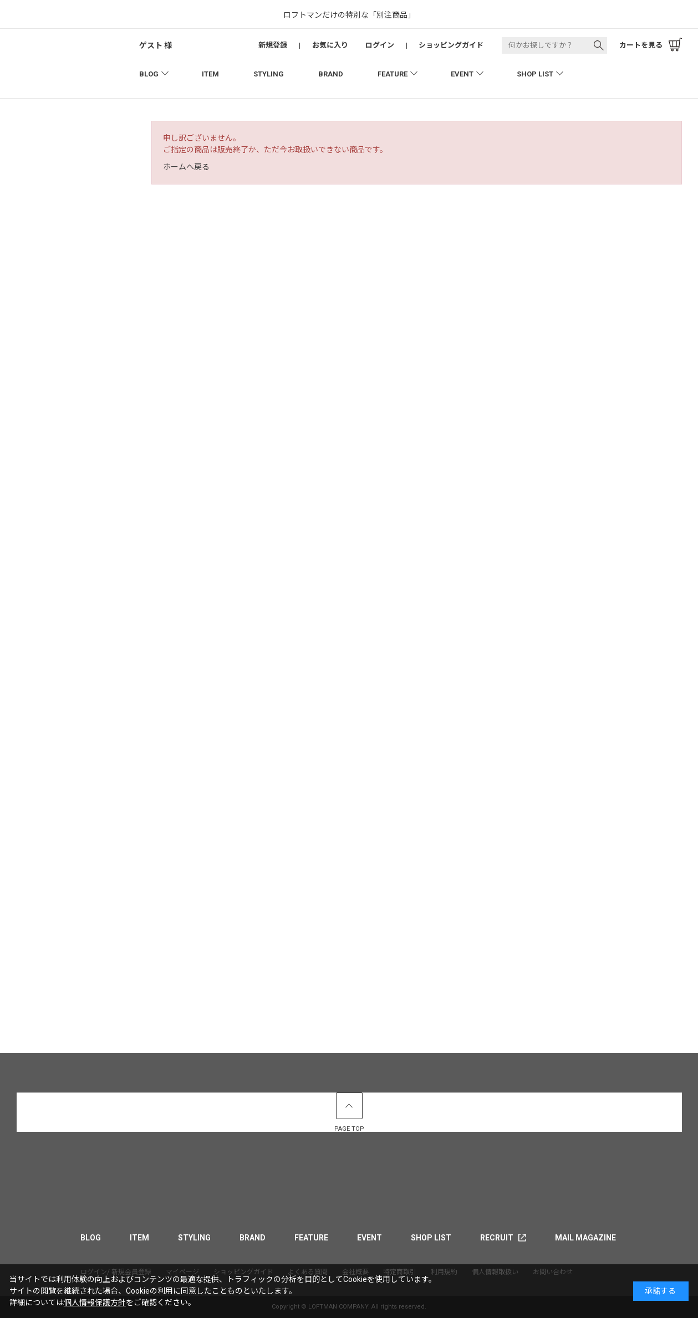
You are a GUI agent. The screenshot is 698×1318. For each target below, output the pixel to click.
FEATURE (392, 74)
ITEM (210, 74)
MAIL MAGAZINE (585, 1237)
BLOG (149, 74)
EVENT (462, 74)
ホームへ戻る (186, 166)
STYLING (268, 74)
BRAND (330, 74)
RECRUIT (496, 1237)
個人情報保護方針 (95, 1302)
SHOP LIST (535, 74)
